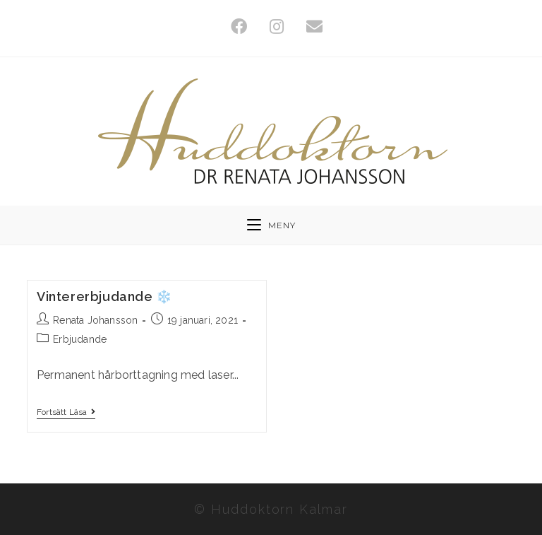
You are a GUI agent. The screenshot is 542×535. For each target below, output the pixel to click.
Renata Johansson (95, 320)
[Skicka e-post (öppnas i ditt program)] (309, 26)
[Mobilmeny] (271, 225)
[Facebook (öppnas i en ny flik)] (238, 26)
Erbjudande (80, 339)
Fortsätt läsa (66, 412)
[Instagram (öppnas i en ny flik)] (276, 26)
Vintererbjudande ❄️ (104, 296)
